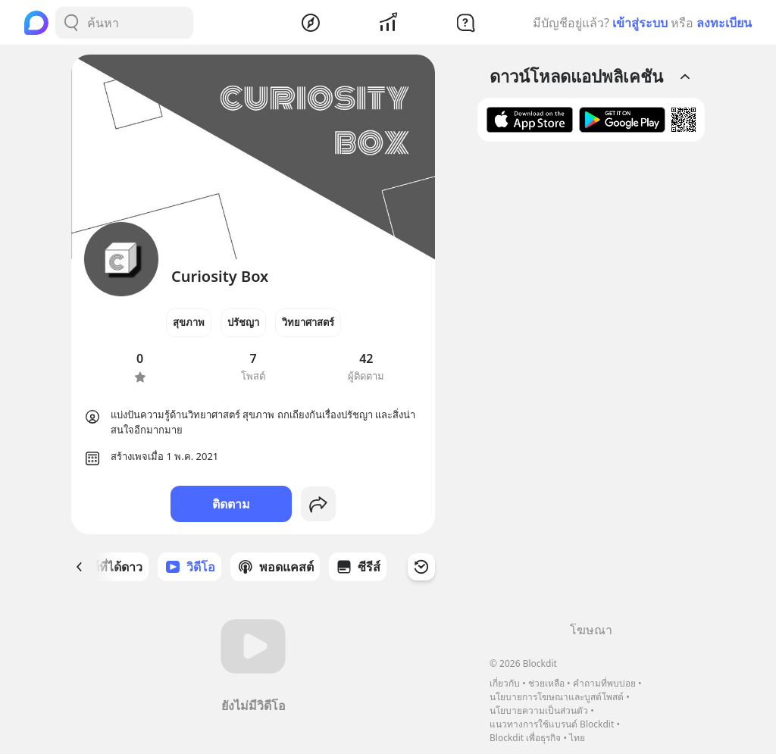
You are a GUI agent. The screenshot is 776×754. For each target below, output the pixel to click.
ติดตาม (231, 504)
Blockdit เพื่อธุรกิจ (525, 737)
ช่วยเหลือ (546, 683)
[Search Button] (71, 22)
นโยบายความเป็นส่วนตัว (539, 710)
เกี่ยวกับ (505, 683)
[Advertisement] (591, 387)
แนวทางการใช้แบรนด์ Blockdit (552, 724)
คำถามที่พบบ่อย (604, 683)
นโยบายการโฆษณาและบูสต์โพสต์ (557, 696)
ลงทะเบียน (724, 22)
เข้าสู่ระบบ (640, 22)
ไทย (577, 737)
